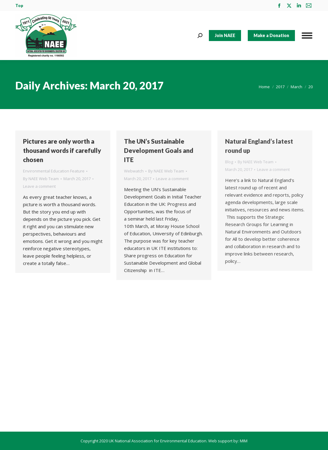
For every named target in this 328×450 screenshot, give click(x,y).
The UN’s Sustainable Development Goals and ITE (158, 150)
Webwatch (134, 171)
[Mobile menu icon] (307, 35)
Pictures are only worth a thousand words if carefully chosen (62, 150)
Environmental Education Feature (54, 171)
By (41, 178)
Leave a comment (39, 186)
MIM (243, 441)
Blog (229, 161)
